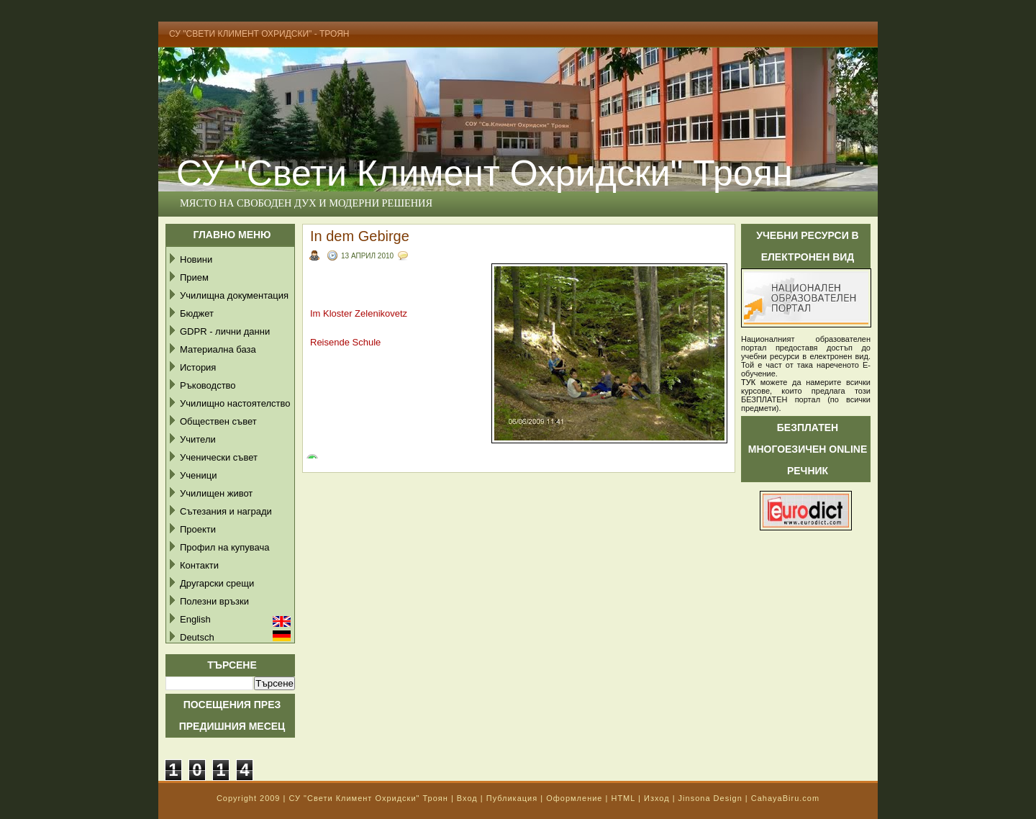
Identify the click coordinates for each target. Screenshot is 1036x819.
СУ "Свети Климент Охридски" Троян (484, 173)
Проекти (198, 529)
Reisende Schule (345, 342)
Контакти (199, 565)
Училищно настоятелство (235, 403)
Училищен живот (216, 493)
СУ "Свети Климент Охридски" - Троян (259, 34)
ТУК (748, 382)
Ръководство (208, 385)
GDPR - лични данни (225, 331)
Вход (467, 798)
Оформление (574, 798)
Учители (198, 439)
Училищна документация (234, 295)
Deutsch (197, 637)
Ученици (198, 475)
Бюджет (197, 313)
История (198, 367)
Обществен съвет (218, 421)
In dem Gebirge (359, 236)
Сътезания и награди (226, 511)
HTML (623, 798)
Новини (196, 259)
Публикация (511, 798)
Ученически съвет (219, 457)
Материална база (218, 349)
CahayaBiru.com (785, 798)
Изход (657, 798)
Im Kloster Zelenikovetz (358, 313)
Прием (194, 277)
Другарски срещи (217, 583)
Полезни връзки (214, 601)
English (195, 619)
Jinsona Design (710, 798)
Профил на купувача (225, 547)
